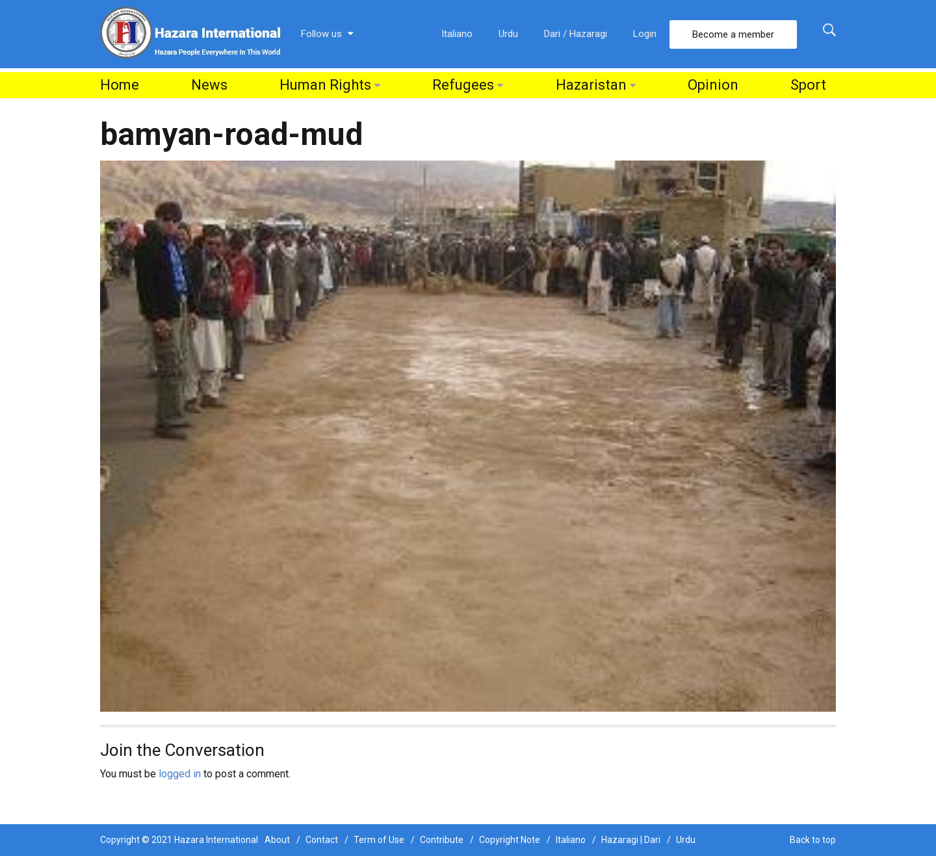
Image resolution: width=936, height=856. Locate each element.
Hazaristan (591, 85)
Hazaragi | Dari (630, 840)
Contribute (441, 840)
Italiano (457, 34)
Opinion (713, 85)
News (209, 85)
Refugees (463, 85)
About (277, 840)
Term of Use (379, 840)
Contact (322, 840)
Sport (808, 85)
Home (119, 85)
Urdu (508, 34)
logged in (180, 774)
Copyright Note (509, 840)
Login (644, 34)
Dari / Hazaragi (575, 34)
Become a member (733, 34)
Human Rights (325, 85)
